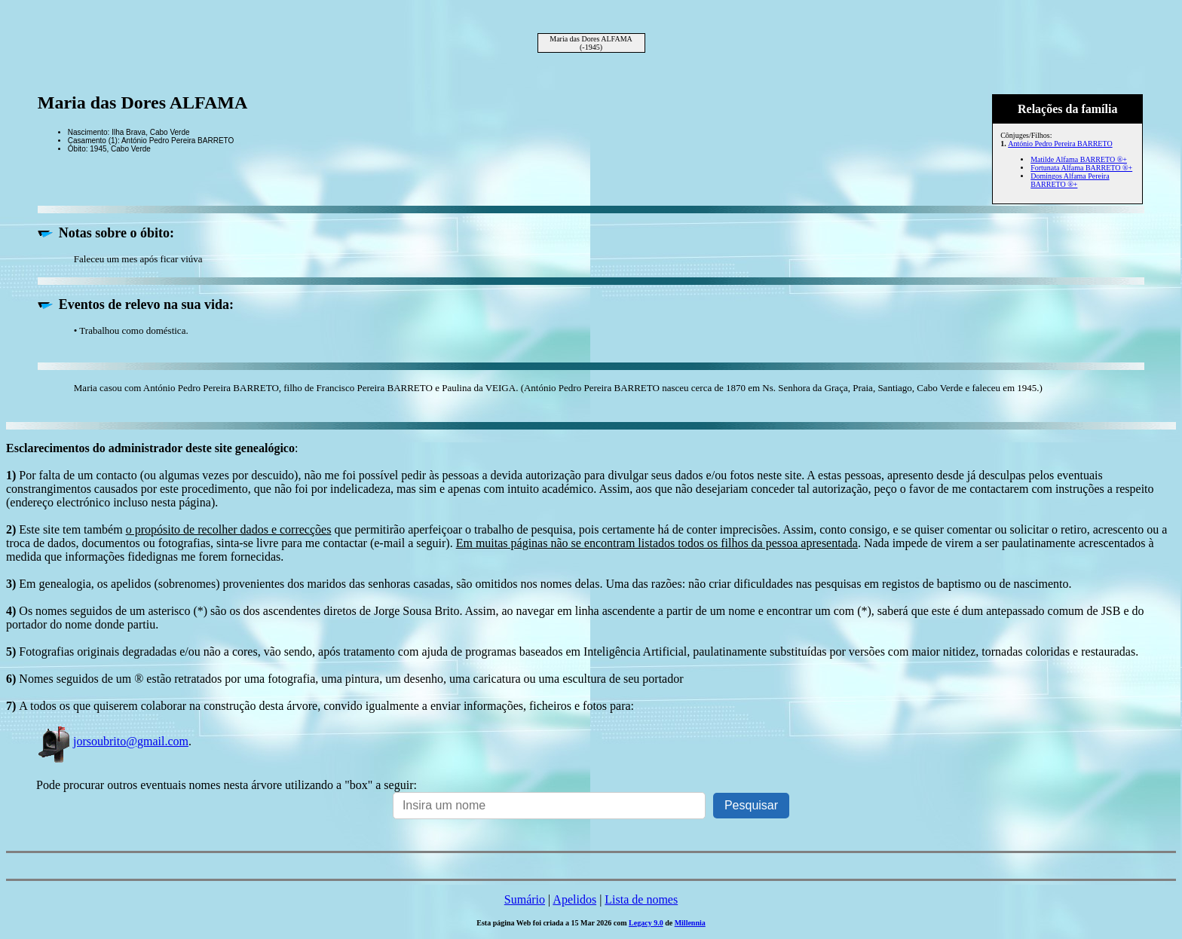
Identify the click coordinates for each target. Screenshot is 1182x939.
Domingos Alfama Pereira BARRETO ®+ (1069, 180)
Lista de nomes (641, 899)
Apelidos (574, 899)
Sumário (524, 899)
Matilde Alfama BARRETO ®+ (1078, 159)
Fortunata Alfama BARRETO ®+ (1081, 168)
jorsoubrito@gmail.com (112, 741)
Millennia (690, 923)
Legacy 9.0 (646, 923)
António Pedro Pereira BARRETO (1060, 143)
